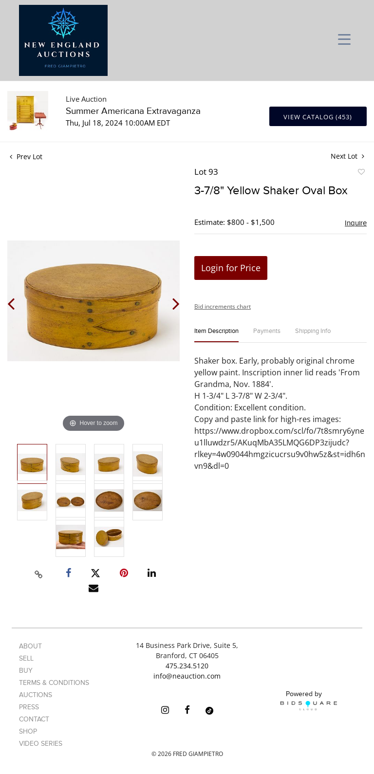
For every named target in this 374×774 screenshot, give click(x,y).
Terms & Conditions (54, 683)
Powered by (308, 700)
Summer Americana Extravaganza (133, 111)
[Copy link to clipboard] (39, 573)
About (30, 646)
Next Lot (347, 156)
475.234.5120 (187, 665)
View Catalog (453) (317, 116)
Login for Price (231, 268)
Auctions (35, 695)
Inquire (356, 223)
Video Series (40, 743)
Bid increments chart (222, 306)
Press (29, 707)
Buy (26, 670)
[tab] (216, 335)
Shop (28, 731)
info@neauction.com (187, 676)
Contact (34, 719)
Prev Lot (26, 156)
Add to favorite (361, 173)
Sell (26, 658)
